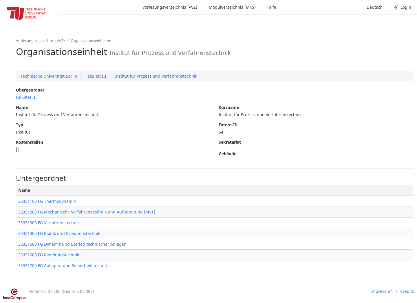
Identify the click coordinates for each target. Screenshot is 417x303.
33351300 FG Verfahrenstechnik (49, 222)
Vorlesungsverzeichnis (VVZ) (169, 7)
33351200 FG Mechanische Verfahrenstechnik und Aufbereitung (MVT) (86, 212)
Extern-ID (228, 124)
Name (22, 107)
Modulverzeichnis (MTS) (232, 7)
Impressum (381, 291)
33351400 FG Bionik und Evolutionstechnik (59, 233)
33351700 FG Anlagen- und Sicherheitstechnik (63, 265)
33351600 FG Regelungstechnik (48, 255)
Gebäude (227, 153)
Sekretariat (230, 142)
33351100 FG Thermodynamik (47, 201)
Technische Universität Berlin (48, 76)
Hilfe (271, 7)
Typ (19, 124)
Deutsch (375, 7)
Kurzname (229, 107)
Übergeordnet (30, 90)
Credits (407, 291)
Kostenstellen (29, 142)
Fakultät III (95, 76)
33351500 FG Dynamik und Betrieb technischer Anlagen (72, 244)
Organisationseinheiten (91, 40)
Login (402, 7)
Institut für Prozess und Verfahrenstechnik (155, 76)
